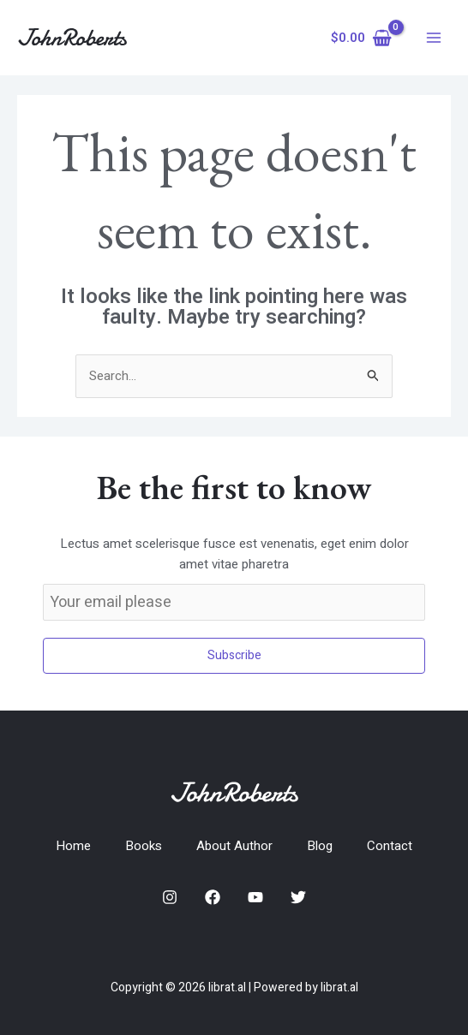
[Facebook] (212, 897)
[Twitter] (298, 897)
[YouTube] (255, 897)
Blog (320, 845)
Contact (389, 845)
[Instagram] (169, 897)
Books (143, 845)
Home (73, 845)
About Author (234, 845)
